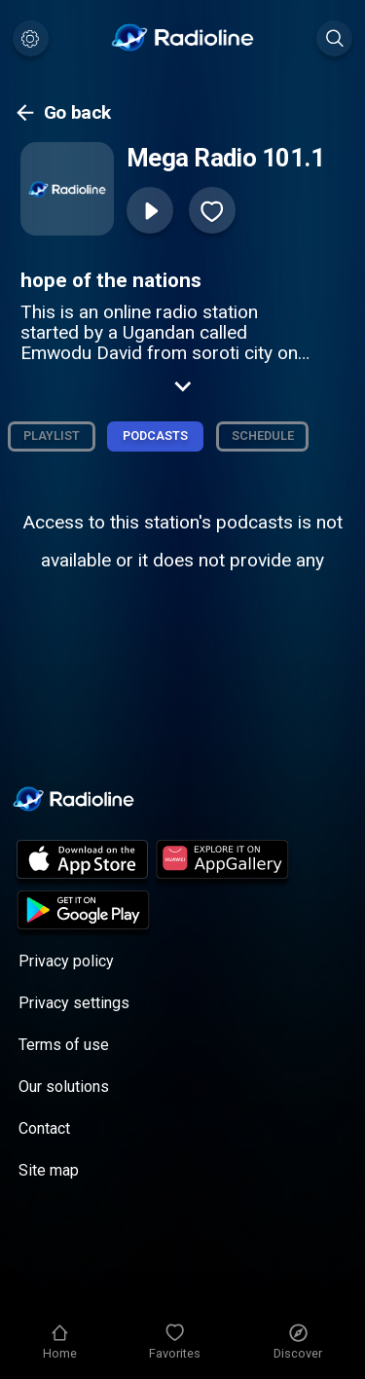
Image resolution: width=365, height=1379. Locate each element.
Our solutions (63, 1086)
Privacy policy (66, 961)
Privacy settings (73, 1003)
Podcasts (155, 435)
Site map (48, 1170)
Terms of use (63, 1044)
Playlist (51, 435)
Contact (44, 1128)
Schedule (263, 435)
